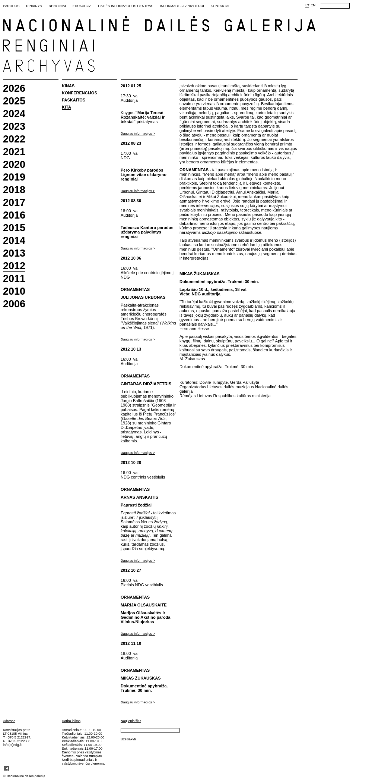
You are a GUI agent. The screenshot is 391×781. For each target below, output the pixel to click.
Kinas (68, 86)
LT (307, 5)
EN (313, 5)
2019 (14, 177)
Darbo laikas (71, 721)
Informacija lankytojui (182, 6)
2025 (14, 101)
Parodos (11, 6)
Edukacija (82, 6)
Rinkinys (34, 6)
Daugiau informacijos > (138, 133)
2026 (14, 89)
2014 (14, 241)
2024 (14, 114)
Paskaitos (73, 100)
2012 (14, 266)
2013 (14, 253)
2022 (14, 139)
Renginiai (57, 6)
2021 (14, 152)
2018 (14, 190)
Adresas (9, 721)
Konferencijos (79, 93)
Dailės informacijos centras (125, 6)
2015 (14, 228)
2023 (14, 127)
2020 (14, 165)
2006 (14, 304)
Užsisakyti (128, 739)
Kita (66, 107)
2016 (14, 215)
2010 (14, 291)
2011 (14, 279)
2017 (14, 203)
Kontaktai (220, 6)
